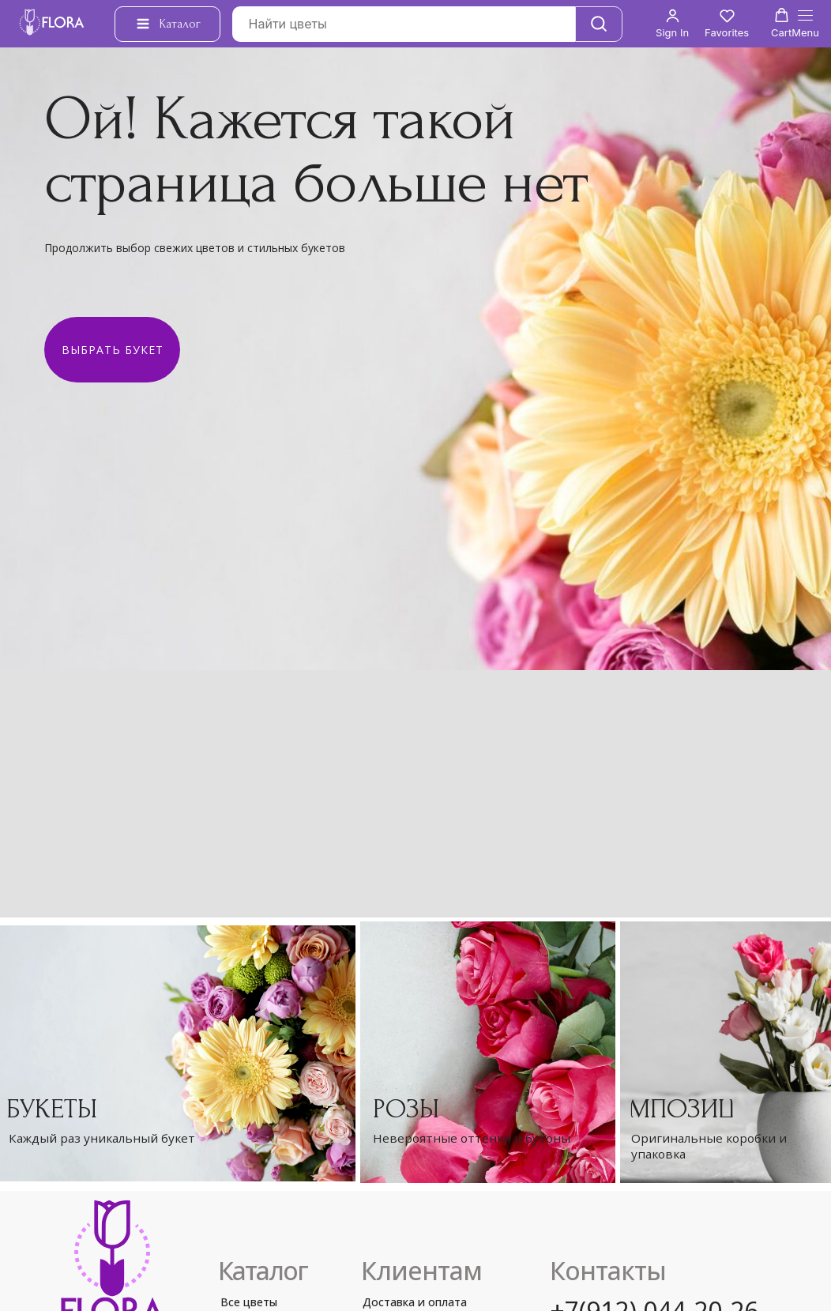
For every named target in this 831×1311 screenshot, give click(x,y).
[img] (487, 1052)
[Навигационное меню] (805, 24)
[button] (672, 23)
